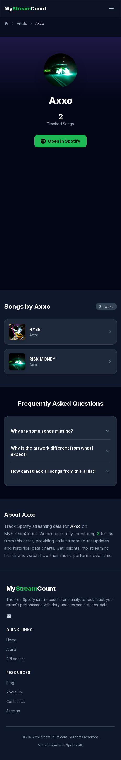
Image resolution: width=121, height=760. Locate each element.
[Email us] (9, 616)
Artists (22, 23)
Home (11, 640)
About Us (14, 692)
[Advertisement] (60, 227)
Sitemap (13, 711)
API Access (15, 658)
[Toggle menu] (111, 8)
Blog (10, 682)
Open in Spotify (60, 141)
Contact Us (15, 701)
